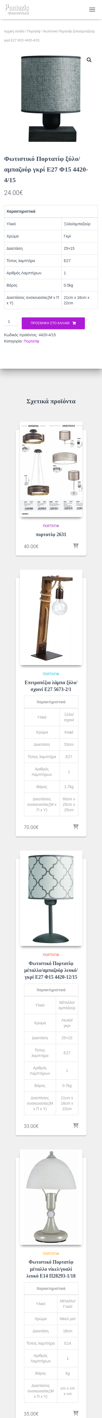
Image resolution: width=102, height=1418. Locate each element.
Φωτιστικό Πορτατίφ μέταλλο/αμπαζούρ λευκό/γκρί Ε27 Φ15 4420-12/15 (51, 970)
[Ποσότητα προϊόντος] (11, 321)
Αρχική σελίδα (14, 31)
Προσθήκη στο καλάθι (50, 323)
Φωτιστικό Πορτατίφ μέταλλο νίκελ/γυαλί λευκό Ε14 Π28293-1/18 (50, 1268)
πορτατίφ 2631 (51, 534)
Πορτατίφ (34, 31)
